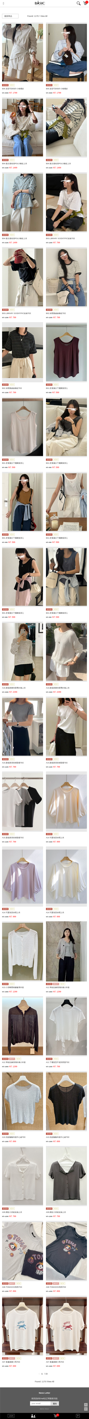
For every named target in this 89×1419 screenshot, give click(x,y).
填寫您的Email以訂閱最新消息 (44, 1398)
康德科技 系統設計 (44, 1409)
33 (46, 1374)
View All (43, 16)
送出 (55, 1403)
